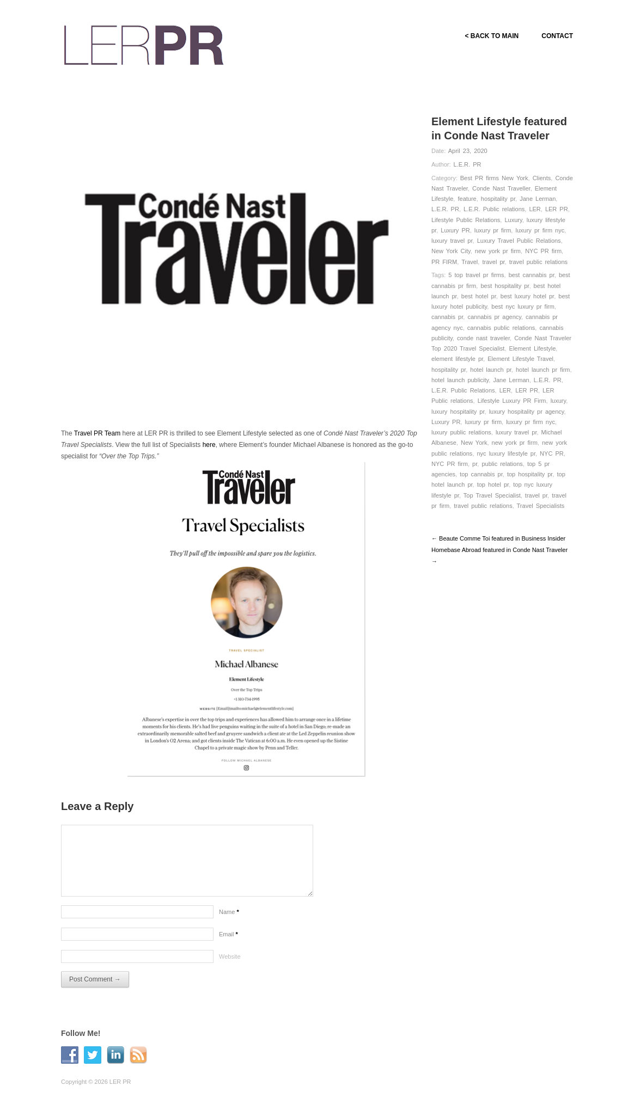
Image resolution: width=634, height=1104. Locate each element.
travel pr (493, 262)
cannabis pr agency (494, 317)
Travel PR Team (97, 433)
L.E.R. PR (467, 164)
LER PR (556, 209)
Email (228, 934)
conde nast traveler (483, 338)
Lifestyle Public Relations (465, 220)
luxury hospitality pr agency (526, 411)
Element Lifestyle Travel (520, 358)
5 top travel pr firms (476, 275)
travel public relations (538, 262)
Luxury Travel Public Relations (519, 240)
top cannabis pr (481, 474)
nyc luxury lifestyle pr (506, 453)
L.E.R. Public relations (494, 209)
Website (230, 956)
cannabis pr (447, 317)
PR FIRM (444, 262)
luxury (558, 400)
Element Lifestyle (532, 348)
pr (474, 464)
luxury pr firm (492, 230)
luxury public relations (461, 432)
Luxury (513, 220)
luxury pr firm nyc (539, 230)
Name (229, 912)
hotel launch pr (490, 369)
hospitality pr (498, 198)
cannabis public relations (501, 327)
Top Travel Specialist (492, 495)
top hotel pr (493, 484)
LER (534, 209)
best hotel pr (478, 296)
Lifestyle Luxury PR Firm (512, 400)
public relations (501, 464)
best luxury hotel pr (527, 296)
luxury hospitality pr (458, 411)
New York (474, 442)
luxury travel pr (452, 240)
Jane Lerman (538, 198)
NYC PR (552, 453)
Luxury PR (455, 230)
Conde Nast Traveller (501, 188)
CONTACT (557, 36)
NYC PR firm (543, 251)
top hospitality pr (530, 474)
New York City (451, 251)
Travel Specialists (541, 505)
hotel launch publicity (460, 380)
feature (467, 198)
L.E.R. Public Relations (463, 390)
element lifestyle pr (457, 358)
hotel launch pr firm (543, 369)
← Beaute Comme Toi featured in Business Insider (498, 538)
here (209, 445)
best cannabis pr (531, 275)
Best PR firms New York (494, 178)
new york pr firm (498, 251)
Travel (469, 262)
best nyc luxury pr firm (522, 306)
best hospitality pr (504, 286)
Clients (542, 178)
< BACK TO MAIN (492, 36)
